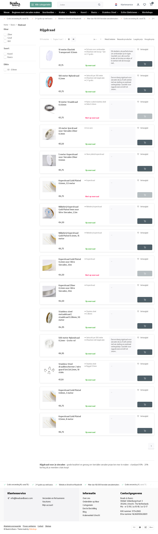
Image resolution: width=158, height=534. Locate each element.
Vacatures (46, 501)
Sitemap (48, 526)
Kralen (63, 12)
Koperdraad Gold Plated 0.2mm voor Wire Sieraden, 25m (70, 262)
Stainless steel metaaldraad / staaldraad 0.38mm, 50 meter (69, 315)
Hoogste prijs (149, 39)
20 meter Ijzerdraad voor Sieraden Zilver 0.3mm (68, 131)
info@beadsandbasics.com (22, 498)
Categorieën (88, 505)
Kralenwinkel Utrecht (91, 515)
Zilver (9, 34)
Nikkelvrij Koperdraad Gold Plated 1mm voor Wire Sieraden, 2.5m (69, 209)
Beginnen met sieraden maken (26, 12)
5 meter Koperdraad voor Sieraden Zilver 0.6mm (68, 157)
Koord (85, 12)
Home (7, 25)
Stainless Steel (110, 12)
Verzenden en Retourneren (53, 498)
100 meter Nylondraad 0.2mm (69, 77)
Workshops (147, 12)
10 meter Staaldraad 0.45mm (68, 103)
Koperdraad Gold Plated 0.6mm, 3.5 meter (70, 182)
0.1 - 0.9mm (12, 69)
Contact (40, 526)
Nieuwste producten (124, 39)
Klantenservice (127, 4)
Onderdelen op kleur (91, 501)
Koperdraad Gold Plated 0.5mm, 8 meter (70, 417)
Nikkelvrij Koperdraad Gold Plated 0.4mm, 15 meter (69, 236)
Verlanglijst (142, 49)
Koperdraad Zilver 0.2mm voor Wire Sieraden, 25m (67, 288)
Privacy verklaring (29, 526)
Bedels (74, 12)
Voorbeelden (49, 12)
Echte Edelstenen (130, 12)
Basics (95, 12)
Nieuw (6, 12)
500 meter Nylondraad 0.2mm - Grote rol (69, 339)
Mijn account (47, 505)
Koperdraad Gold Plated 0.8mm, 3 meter (70, 391)
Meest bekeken (110, 39)
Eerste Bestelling (90, 508)
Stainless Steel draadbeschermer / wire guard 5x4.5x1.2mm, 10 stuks (70, 368)
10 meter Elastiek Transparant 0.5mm (68, 51)
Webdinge (33, 529)
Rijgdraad (22, 25)
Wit (9, 41)
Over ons (86, 498)
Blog (84, 512)
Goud (9, 38)
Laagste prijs (138, 39)
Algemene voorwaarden (12, 526)
